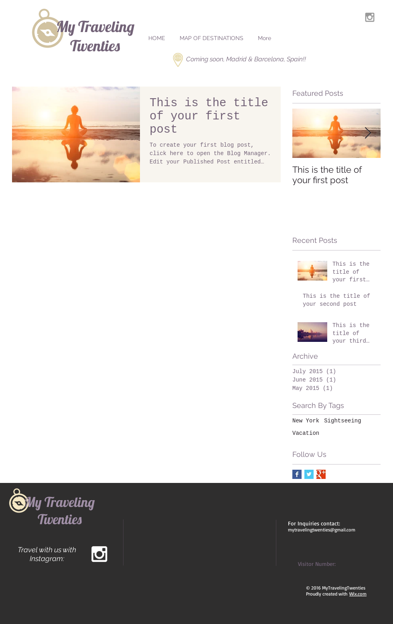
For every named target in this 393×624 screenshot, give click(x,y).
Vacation (305, 433)
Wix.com (358, 594)
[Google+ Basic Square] (321, 474)
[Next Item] (367, 133)
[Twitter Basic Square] (309, 474)
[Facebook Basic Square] (297, 474)
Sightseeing (342, 421)
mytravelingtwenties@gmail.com (321, 530)
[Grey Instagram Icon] (369, 17)
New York (305, 421)
